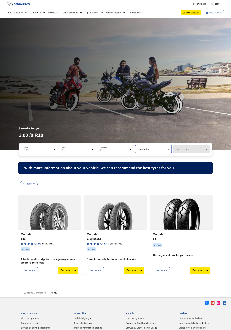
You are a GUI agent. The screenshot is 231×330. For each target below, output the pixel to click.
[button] (54, 149)
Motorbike (41, 292)
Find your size (68, 270)
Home (28, 292)
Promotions (135, 12)
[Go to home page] (19, 3)
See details (29, 270)
